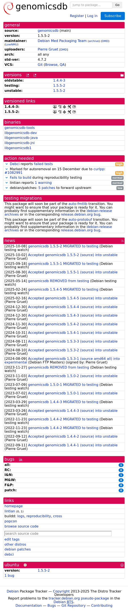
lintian (9, 511)
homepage (13, 506)
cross (57, 516)
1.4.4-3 (59, 80)
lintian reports (64, 183)
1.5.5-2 (59, 86)
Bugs (51, 606)
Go (117, 5)
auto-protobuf (80, 220)
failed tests (43, 164)
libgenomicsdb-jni (19, 143)
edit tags (11, 539)
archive (94, 41)
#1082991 (13, 173)
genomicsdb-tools (19, 128)
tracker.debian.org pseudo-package (79, 598)
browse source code (21, 526)
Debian (13, 591)
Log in (92, 16)
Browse (51, 65)
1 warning (43, 183)
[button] (7, 164)
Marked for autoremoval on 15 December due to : (64, 171)
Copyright (61, 591)
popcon (10, 521)
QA (62, 65)
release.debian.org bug (80, 214)
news (9, 240)
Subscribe (112, 16)
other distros (15, 544)
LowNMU (11, 44)
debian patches (17, 549)
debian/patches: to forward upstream (64, 188)
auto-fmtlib (77, 204)
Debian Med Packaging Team (62, 41)
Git (40, 65)
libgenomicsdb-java (21, 138)
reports (64, 164)
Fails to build (20, 178)
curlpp (98, 169)
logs (20, 516)
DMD (105, 41)
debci (9, 554)
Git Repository (73, 606)
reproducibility (38, 516)
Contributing (102, 606)
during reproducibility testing (64, 178)
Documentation (29, 606)
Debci (15, 164)
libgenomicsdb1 (18, 148)
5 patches (46, 188)
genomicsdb (48, 31)
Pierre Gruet (48, 49)
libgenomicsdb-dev (20, 133)
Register (77, 16)
